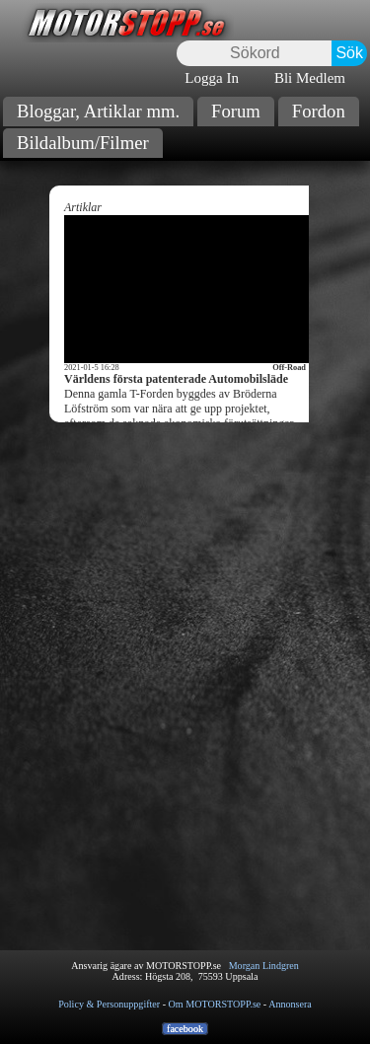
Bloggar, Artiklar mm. (98, 111)
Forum (235, 111)
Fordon (318, 111)
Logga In (212, 78)
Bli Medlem (309, 78)
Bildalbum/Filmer (83, 142)
